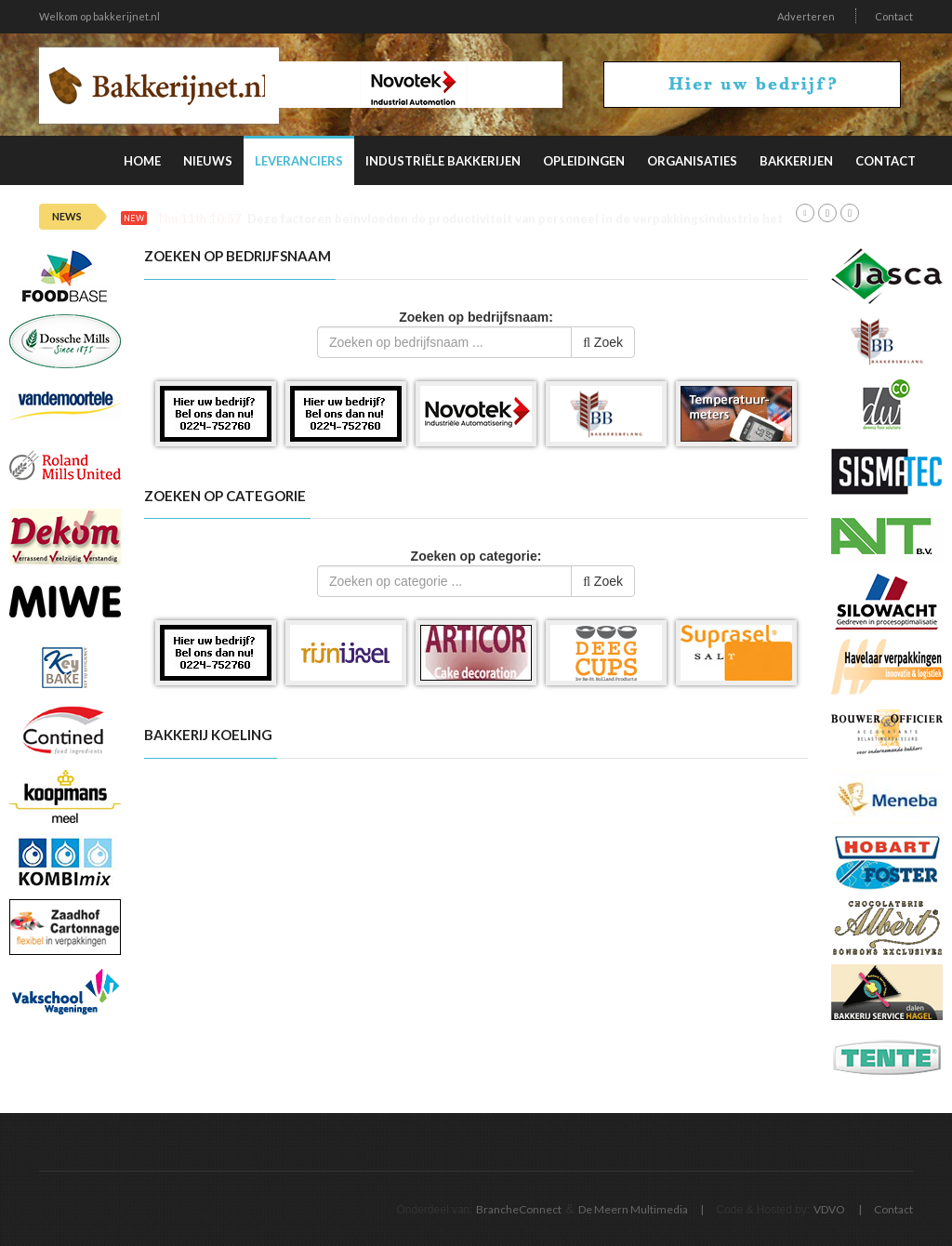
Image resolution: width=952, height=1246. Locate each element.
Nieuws (207, 160)
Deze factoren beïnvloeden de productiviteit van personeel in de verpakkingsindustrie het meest (535, 219)
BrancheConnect (519, 1209)
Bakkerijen (796, 160)
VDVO (829, 1209)
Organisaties (692, 160)
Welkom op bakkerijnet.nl (99, 16)
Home (142, 160)
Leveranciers (299, 160)
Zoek (603, 342)
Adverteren (806, 16)
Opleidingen (584, 160)
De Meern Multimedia (633, 1209)
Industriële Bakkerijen (443, 160)
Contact (894, 16)
